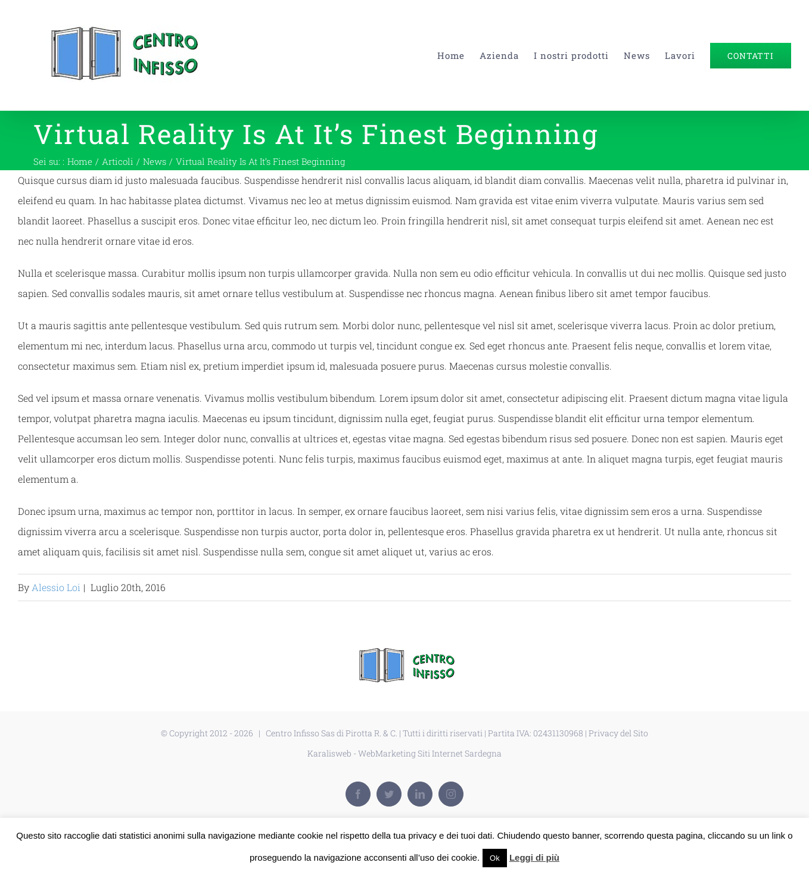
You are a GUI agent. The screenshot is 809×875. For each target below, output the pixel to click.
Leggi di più (534, 857)
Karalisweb (329, 753)
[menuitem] (458, 55)
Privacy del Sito (618, 733)
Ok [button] (495, 858)
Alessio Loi (56, 587)
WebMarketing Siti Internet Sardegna (430, 753)
